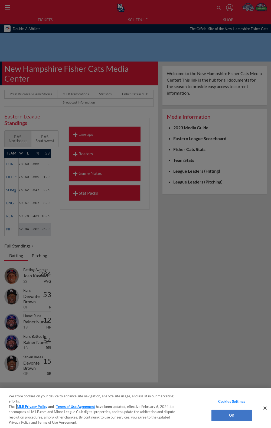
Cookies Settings (231, 401)
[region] (135, 408)
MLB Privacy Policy (32, 406)
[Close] (265, 408)
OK (231, 415)
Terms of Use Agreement (75, 406)
